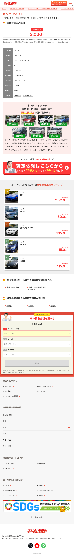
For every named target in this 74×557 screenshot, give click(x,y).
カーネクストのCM (37, 517)
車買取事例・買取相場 (17, 8)
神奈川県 (17, 96)
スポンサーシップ (9, 495)
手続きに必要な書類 (44, 386)
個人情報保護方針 (9, 490)
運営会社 (6, 485)
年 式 (10, 339)
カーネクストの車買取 (10, 396)
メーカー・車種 (13, 329)
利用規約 (40, 485)
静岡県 (53, 306)
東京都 (9, 306)
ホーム (4, 8)
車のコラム (41, 391)
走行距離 (11, 350)
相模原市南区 (28, 96)
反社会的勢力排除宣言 (45, 490)
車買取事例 (7, 391)
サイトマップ (7, 468)
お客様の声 (41, 464)
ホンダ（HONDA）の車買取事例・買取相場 (42, 8)
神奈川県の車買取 (14, 287)
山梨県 (31, 306)
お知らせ (40, 495)
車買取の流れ (7, 386)
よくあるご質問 (8, 464)
